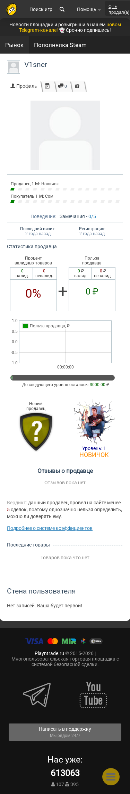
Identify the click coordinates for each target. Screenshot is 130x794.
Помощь (89, 9)
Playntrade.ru (49, 653)
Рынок (14, 44)
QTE (113, 6)
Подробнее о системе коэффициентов (50, 528)
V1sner (35, 64)
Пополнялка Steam (60, 44)
